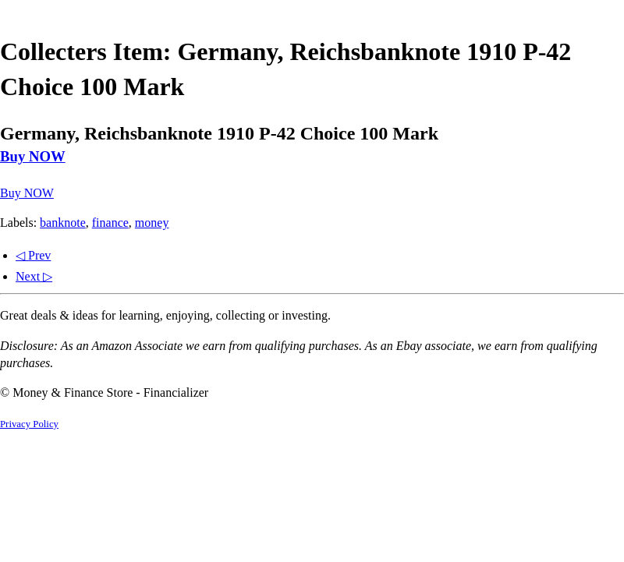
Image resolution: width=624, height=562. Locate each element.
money (152, 222)
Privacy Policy (29, 424)
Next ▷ (34, 276)
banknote (63, 222)
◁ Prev (33, 255)
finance (110, 222)
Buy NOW (33, 156)
